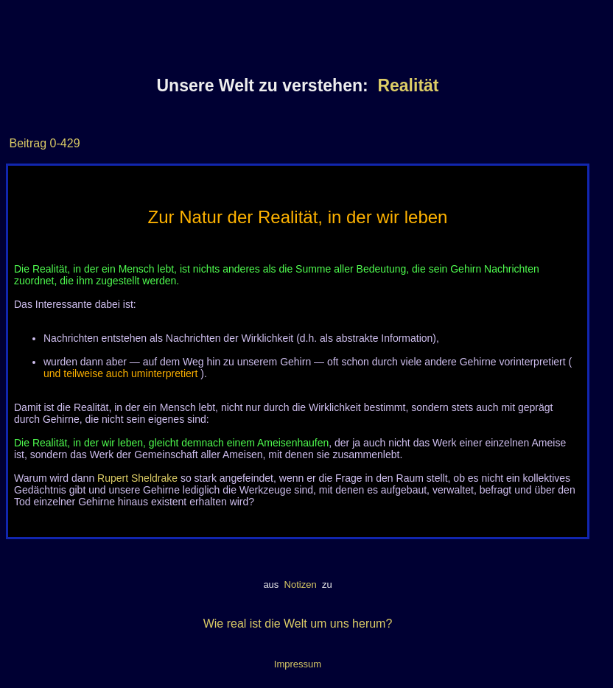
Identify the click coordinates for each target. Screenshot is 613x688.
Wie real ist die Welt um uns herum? (298, 623)
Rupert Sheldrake (137, 478)
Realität (407, 85)
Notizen (300, 584)
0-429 (63, 143)
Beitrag (27, 143)
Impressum (297, 664)
